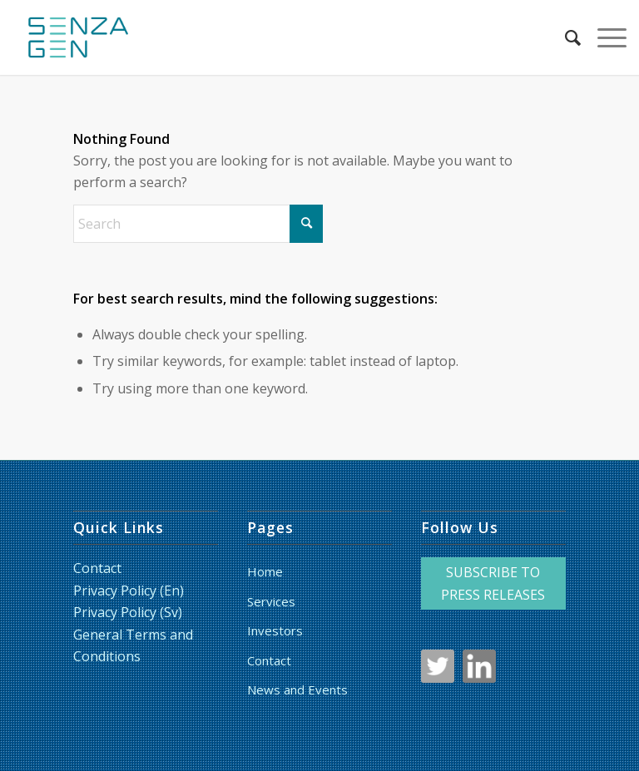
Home (265, 571)
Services (271, 601)
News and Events (297, 689)
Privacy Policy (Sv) (127, 612)
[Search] (564, 37)
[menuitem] (564, 37)
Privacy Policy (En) (128, 590)
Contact (97, 568)
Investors (275, 630)
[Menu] (604, 37)
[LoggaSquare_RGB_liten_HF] (78, 37)
